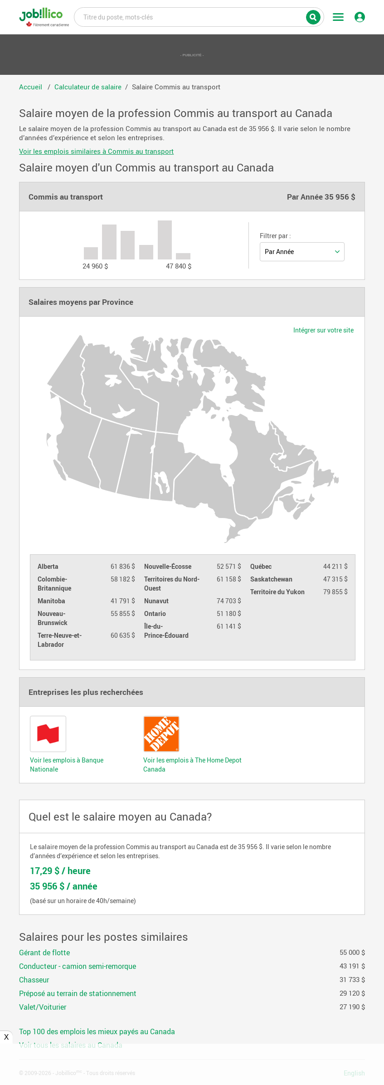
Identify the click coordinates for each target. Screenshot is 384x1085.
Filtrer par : (275, 236)
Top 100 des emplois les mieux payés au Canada (97, 1031)
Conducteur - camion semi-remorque (77, 966)
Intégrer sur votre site (323, 330)
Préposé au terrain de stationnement (77, 993)
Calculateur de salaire (88, 86)
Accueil (31, 86)
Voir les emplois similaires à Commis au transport (96, 151)
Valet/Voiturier (42, 1007)
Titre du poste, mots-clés (199, 16)
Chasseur (34, 980)
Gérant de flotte (44, 953)
